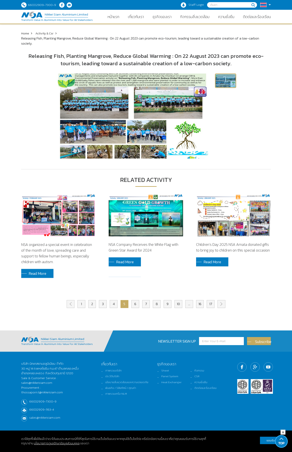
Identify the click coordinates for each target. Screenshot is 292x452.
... (192, 314)
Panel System (171, 379)
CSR (199, 379)
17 (214, 314)
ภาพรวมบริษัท (110, 372)
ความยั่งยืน (203, 387)
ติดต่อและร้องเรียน (208, 395)
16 (203, 314)
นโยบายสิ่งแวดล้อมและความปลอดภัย (125, 387)
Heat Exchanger (172, 387)
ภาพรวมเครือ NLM (113, 403)
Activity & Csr (46, 33)
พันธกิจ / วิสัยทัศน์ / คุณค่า (118, 395)
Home (25, 33)
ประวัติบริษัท (109, 379)
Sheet (166, 372)
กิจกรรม (201, 372)
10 (180, 314)
